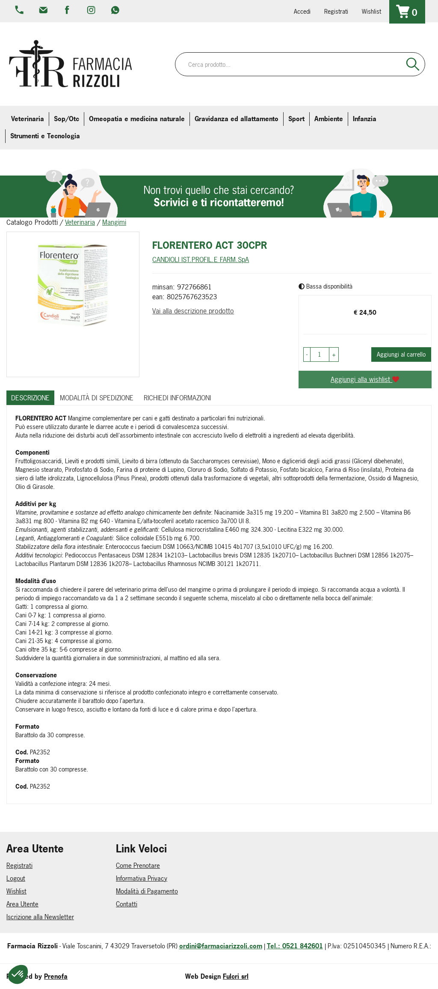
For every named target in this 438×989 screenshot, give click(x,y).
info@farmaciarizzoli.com (44, 10)
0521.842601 (20, 10)
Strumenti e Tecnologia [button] (45, 135)
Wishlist (371, 11)
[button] (307, 354)
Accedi (302, 11)
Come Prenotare (138, 865)
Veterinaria (80, 222)
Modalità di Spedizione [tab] (96, 397)
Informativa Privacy (141, 878)
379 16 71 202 (116, 10)
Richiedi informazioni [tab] (177, 397)
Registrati (336, 11)
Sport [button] (296, 118)
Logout (15, 878)
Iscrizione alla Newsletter (40, 916)
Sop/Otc (66, 118)
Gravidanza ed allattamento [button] (236, 118)
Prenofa (56, 976)
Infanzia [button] (364, 118)
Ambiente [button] (328, 118)
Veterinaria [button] (27, 118)
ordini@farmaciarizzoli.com (220, 945)
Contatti (126, 904)
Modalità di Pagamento (147, 891)
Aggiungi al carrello (401, 354)
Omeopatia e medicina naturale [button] (137, 118)
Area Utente (22, 904)
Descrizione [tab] (30, 397)
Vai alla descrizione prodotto (193, 311)
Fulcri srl (236, 976)
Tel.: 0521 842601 (295, 945)
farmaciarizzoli (68, 10)
